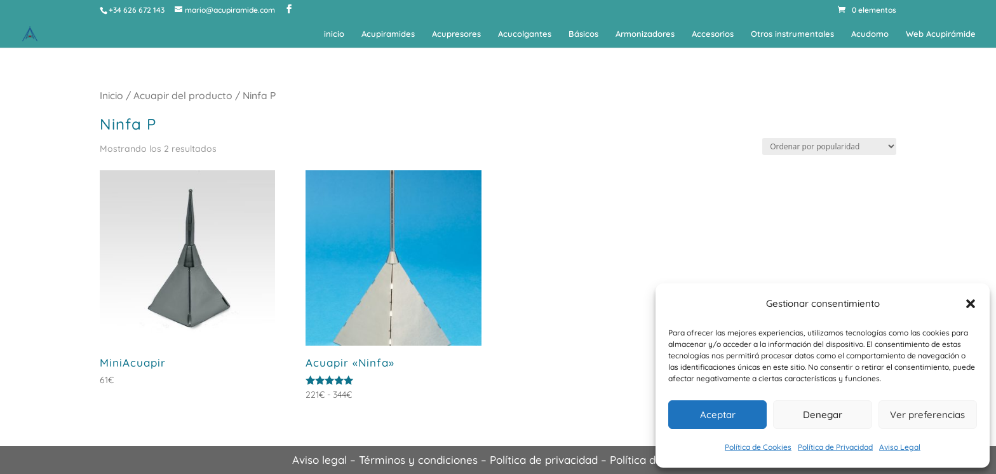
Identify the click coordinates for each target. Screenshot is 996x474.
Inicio (111, 95)
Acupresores (456, 34)
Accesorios (713, 34)
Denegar (822, 415)
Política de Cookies (758, 447)
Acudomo (870, 34)
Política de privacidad (544, 459)
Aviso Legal (899, 447)
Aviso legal (319, 459)
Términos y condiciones (418, 459)
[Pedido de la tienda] (829, 146)
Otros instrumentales (792, 34)
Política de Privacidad (835, 447)
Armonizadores (645, 34)
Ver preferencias (927, 415)
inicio (334, 34)
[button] (970, 303)
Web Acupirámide (941, 34)
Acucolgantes (524, 34)
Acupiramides (388, 34)
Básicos (583, 34)
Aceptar (718, 415)
